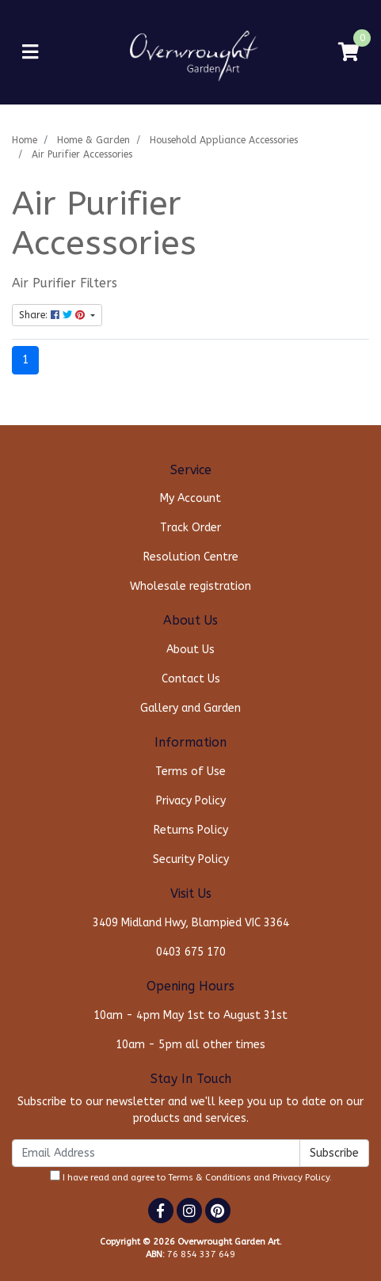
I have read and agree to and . (191, 1176)
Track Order (190, 527)
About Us (190, 649)
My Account (190, 498)
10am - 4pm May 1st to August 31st (190, 1015)
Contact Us (191, 679)
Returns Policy (191, 830)
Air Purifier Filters (64, 283)
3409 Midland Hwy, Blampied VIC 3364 (191, 922)
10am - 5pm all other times (190, 1044)
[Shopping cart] (348, 52)
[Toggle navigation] (30, 52)
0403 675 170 (191, 952)
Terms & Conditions (209, 1178)
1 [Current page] (25, 360)
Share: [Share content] (53, 315)
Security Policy (191, 859)
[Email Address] (156, 1153)
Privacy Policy (191, 801)
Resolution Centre (190, 557)
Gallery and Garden (190, 708)
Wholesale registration (190, 586)
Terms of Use (190, 771)
